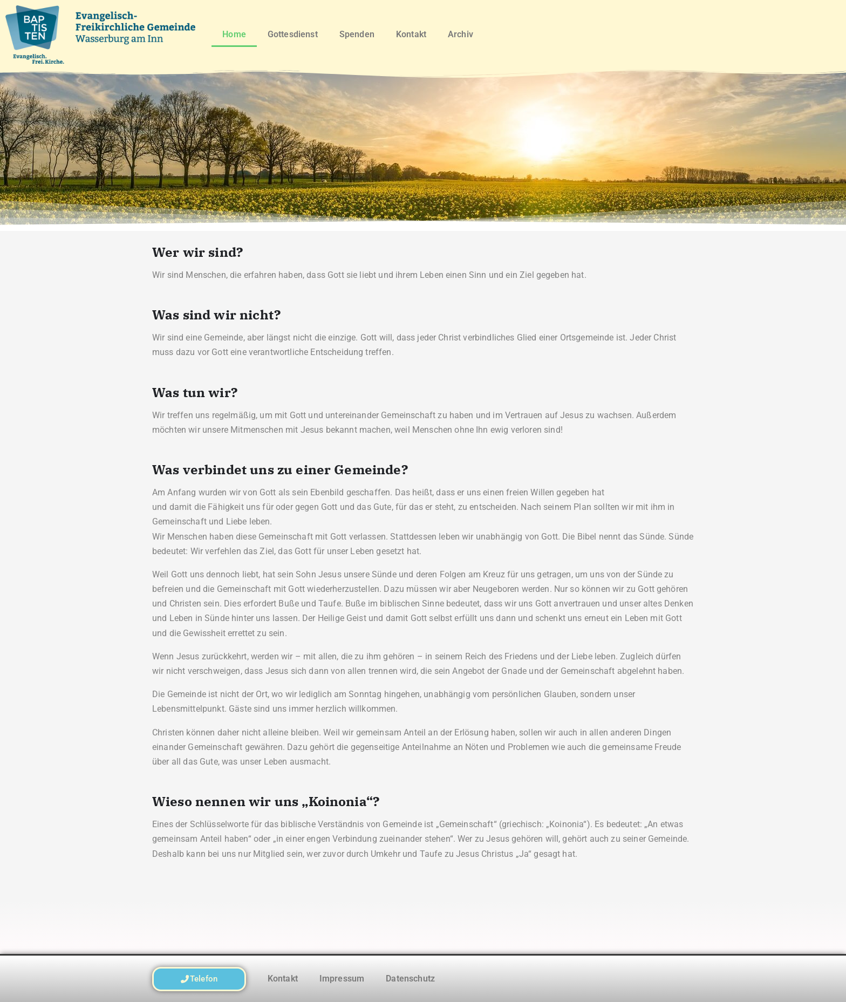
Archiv (460, 34)
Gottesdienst (293, 34)
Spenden (356, 34)
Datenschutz (410, 978)
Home (234, 34)
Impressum (341, 978)
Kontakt (411, 34)
